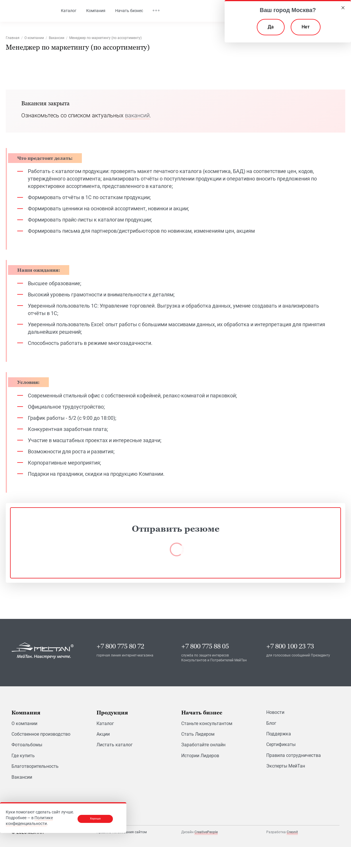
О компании (24, 723)
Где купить (23, 755)
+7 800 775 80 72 (120, 646)
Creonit (292, 832)
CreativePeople (206, 832)
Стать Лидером (198, 734)
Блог (271, 723)
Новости (275, 712)
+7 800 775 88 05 (205, 646)
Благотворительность (35, 766)
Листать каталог (115, 745)
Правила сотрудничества (293, 755)
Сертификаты (281, 744)
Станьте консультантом (206, 723)
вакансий (137, 115)
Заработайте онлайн (203, 745)
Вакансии (21, 777)
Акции (103, 734)
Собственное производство (40, 734)
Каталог (105, 723)
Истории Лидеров (200, 755)
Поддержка (278, 734)
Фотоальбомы (26, 745)
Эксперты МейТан (285, 766)
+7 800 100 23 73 (290, 646)
